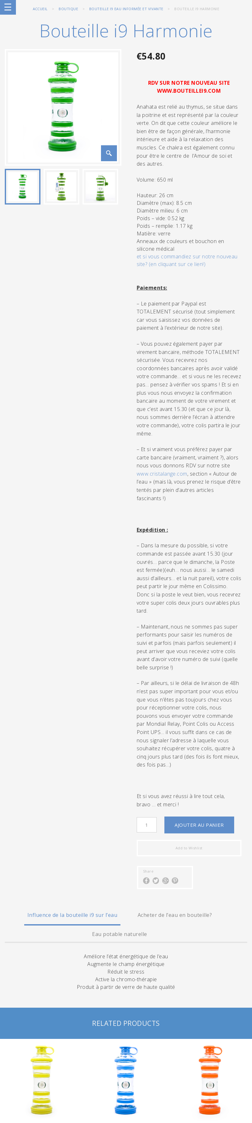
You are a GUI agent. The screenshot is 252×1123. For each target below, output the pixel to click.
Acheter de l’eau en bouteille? (175, 914)
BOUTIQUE (68, 8)
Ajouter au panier (199, 825)
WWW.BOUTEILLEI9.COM (189, 90)
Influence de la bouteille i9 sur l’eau (72, 914)
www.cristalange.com (162, 473)
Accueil (40, 8)
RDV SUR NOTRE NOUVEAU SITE (189, 82)
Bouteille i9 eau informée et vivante (126, 8)
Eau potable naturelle (119, 934)
